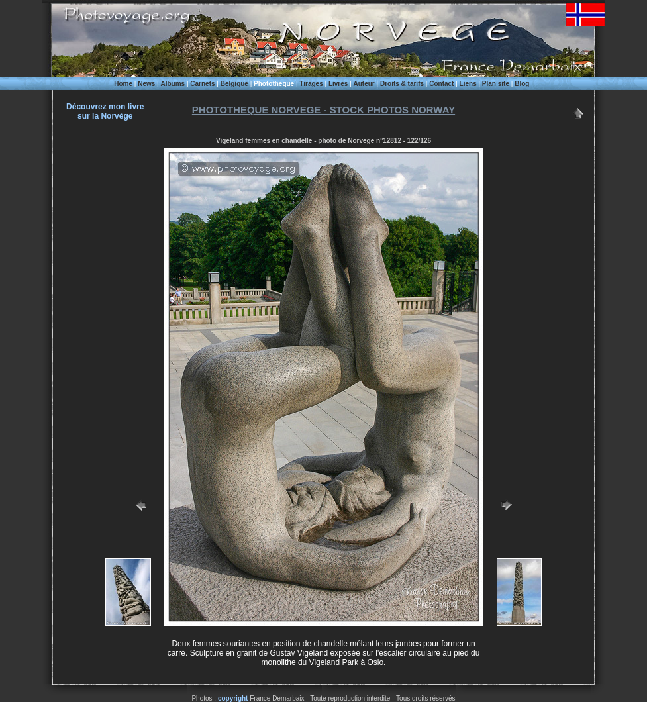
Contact (441, 83)
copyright (233, 698)
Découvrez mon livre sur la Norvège (105, 111)
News (146, 83)
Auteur (364, 83)
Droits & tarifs (402, 83)
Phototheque (274, 83)
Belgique (234, 83)
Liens (468, 83)
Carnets (202, 83)
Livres (338, 83)
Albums (172, 83)
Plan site (495, 83)
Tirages (311, 83)
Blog (522, 83)
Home (123, 83)
